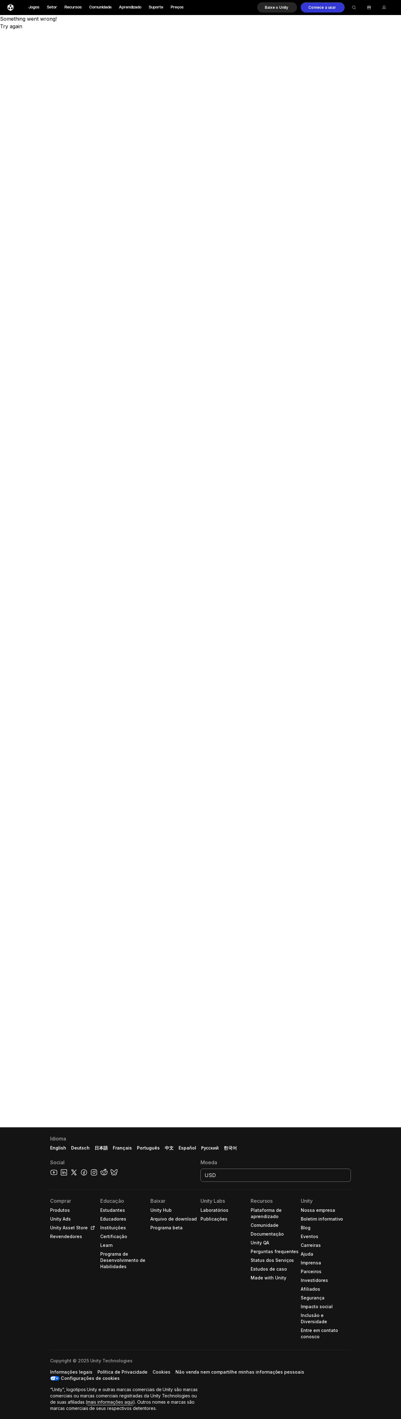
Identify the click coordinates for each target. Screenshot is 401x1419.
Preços (177, 7)
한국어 (230, 1147)
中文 (169, 1147)
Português (148, 1147)
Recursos (73, 7)
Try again (11, 26)
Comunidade (100, 7)
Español (187, 1147)
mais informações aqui (110, 1402)
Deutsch (80, 1147)
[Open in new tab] (91, 1227)
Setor (52, 7)
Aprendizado (130, 7)
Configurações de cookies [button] (90, 1378)
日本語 (101, 1147)
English (58, 1147)
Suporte (156, 7)
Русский (210, 1147)
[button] (277, 8)
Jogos (34, 7)
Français (122, 1147)
